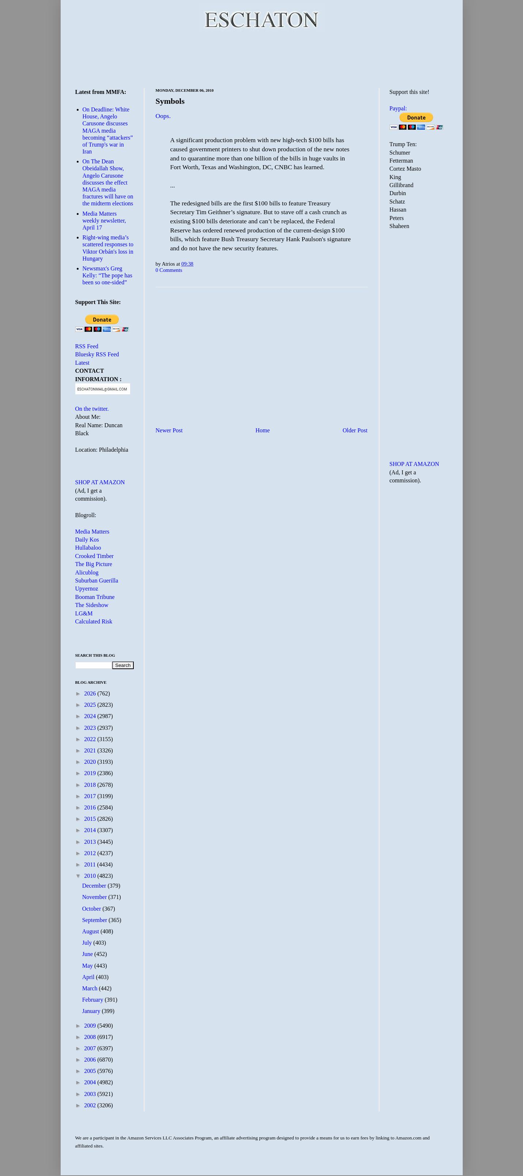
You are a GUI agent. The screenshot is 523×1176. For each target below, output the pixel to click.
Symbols (170, 101)
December (95, 886)
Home (262, 430)
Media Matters (92, 531)
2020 (90, 762)
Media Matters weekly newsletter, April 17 (104, 220)
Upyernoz (86, 588)
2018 (90, 785)
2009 (90, 1026)
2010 (90, 876)
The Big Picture (93, 564)
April (89, 977)
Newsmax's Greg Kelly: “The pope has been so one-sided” (107, 275)
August (91, 931)
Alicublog (87, 572)
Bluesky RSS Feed (97, 354)
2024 (90, 716)
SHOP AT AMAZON (100, 482)
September (95, 920)
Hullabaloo (88, 548)
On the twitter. (92, 409)
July (88, 943)
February (93, 1000)
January (92, 1011)
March (90, 988)
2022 (90, 739)
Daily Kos (87, 539)
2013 (90, 842)
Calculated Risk (94, 621)
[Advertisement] (262, 58)
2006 (90, 1059)
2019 (90, 773)
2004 (90, 1082)
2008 (90, 1037)
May (88, 966)
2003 (90, 1094)
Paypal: (398, 108)
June (88, 954)
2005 (90, 1071)
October (92, 909)
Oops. (163, 116)
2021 (90, 750)
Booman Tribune (95, 597)
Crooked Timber (94, 556)
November (95, 897)
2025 (90, 705)
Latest (82, 363)
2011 (90, 864)
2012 (90, 853)
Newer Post (169, 430)
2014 (90, 830)
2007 (90, 1048)
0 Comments (169, 270)
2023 (90, 728)
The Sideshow (92, 605)
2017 (90, 796)
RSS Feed (87, 346)
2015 (90, 819)
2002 (90, 1105)
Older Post (355, 430)
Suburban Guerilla (96, 580)
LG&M (84, 613)
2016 (90, 807)
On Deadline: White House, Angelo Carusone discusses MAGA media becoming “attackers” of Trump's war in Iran (108, 130)
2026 (90, 693)
